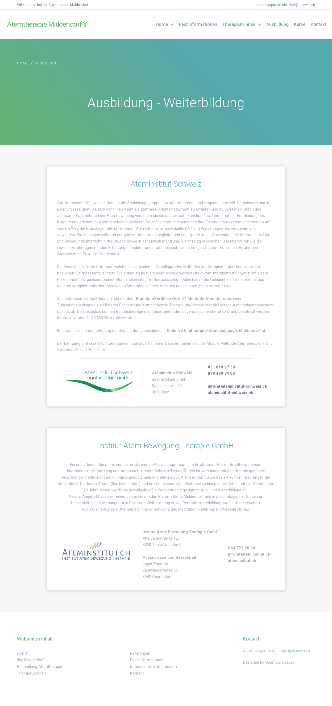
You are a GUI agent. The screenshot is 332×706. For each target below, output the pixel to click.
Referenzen (140, 653)
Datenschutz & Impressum (153, 666)
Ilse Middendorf (30, 660)
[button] (165, 24)
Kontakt (318, 24)
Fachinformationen (198, 24)
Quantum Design (279, 662)
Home (23, 63)
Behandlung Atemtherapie (39, 666)
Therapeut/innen (31, 673)
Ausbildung (277, 24)
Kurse (299, 24)
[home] (32, 24)
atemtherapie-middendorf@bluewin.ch (285, 5)
